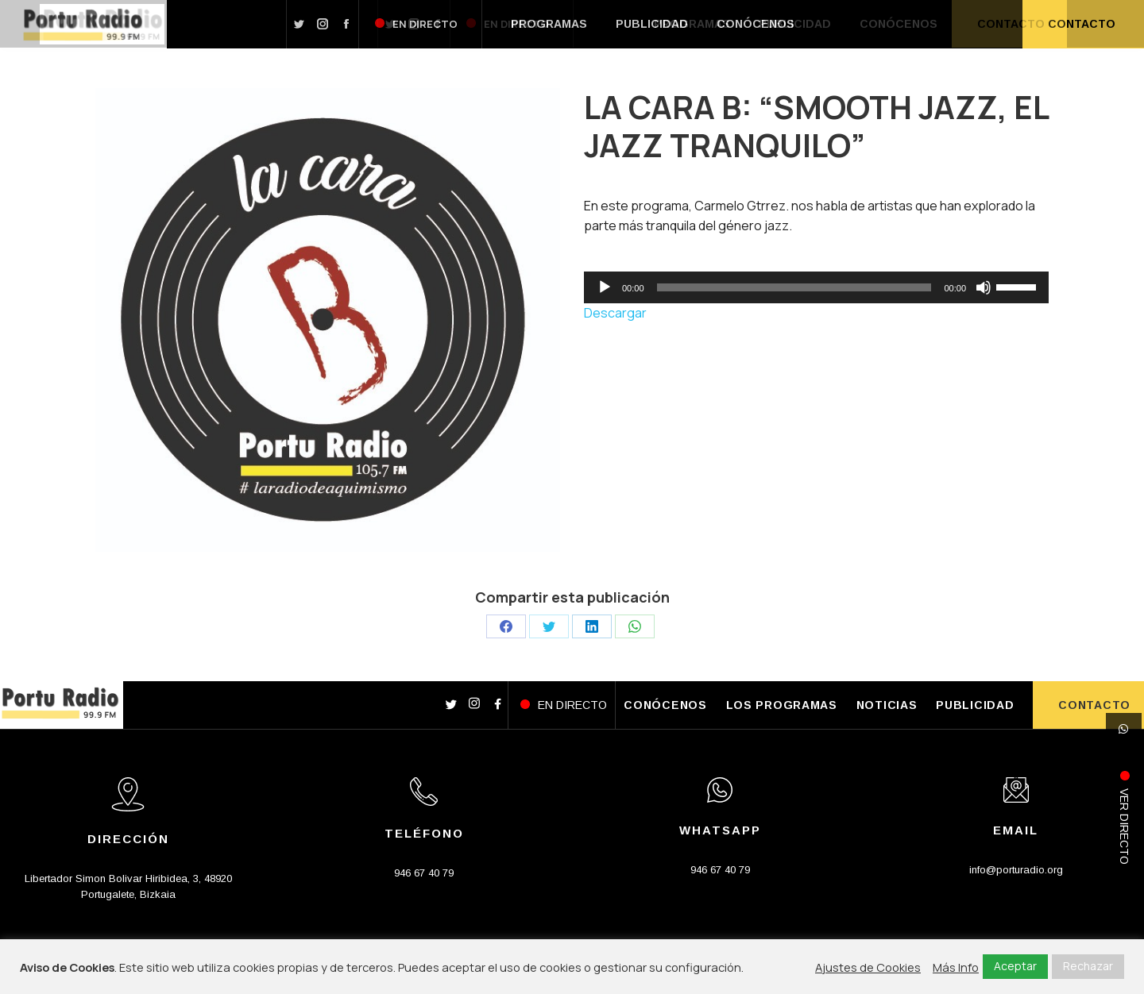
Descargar (615, 313)
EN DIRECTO (572, 705)
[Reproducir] (605, 287)
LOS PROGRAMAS (781, 705)
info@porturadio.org (1016, 870)
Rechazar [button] (1088, 965)
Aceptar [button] (1015, 965)
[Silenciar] (983, 287)
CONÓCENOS (665, 705)
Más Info (956, 967)
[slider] (794, 287)
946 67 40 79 (424, 873)
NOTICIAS (887, 705)
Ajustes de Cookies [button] (868, 967)
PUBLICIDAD (975, 705)
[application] (816, 287)
